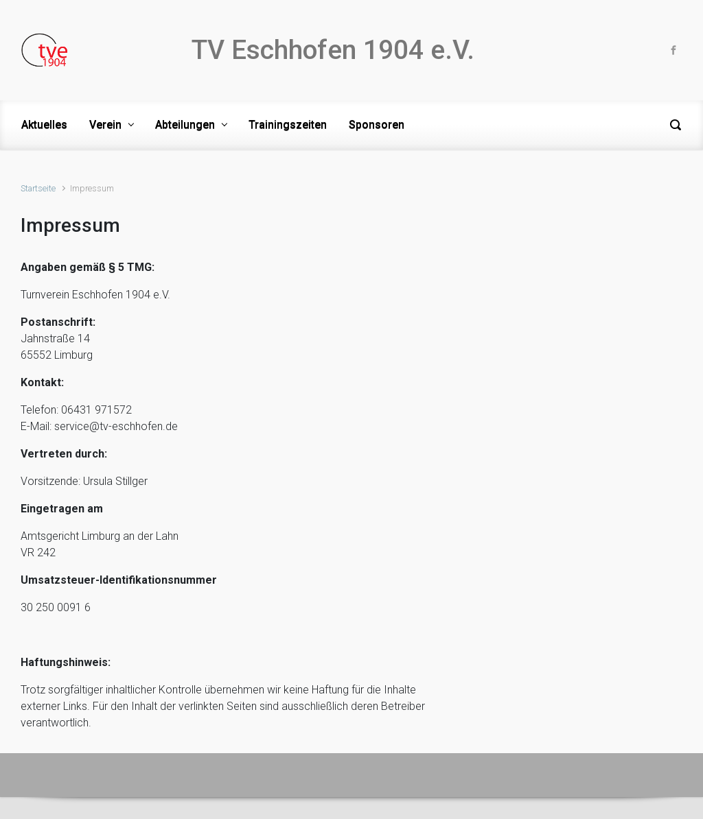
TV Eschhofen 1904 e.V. (333, 50)
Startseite (38, 188)
